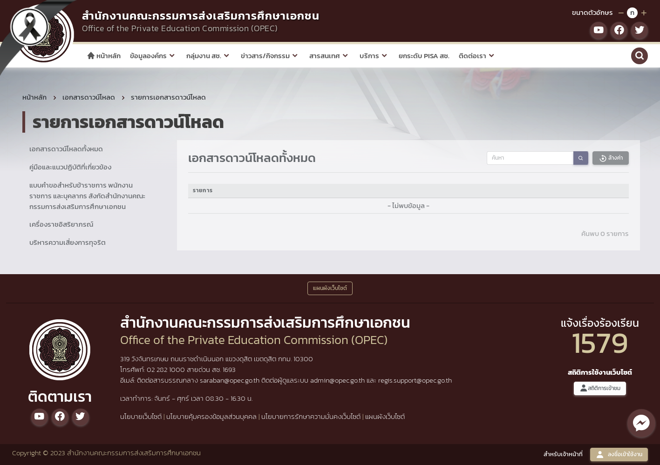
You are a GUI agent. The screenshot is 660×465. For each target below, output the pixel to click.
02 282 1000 (167, 369)
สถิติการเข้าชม (599, 388)
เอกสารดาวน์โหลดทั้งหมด (66, 148)
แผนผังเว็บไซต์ (385, 416)
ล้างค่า (611, 158)
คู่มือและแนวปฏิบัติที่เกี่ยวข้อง (70, 167)
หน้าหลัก (104, 55)
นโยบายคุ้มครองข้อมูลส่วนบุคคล (211, 416)
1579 (600, 342)
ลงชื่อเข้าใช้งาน (619, 454)
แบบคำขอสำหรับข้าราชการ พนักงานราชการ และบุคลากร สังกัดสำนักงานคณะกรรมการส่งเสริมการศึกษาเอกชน (87, 196)
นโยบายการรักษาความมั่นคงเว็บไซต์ (311, 416)
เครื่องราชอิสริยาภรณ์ (61, 224)
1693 (229, 369)
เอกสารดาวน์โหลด (88, 97)
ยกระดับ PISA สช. (424, 55)
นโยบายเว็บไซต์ (141, 416)
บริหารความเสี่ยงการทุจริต (67, 242)
